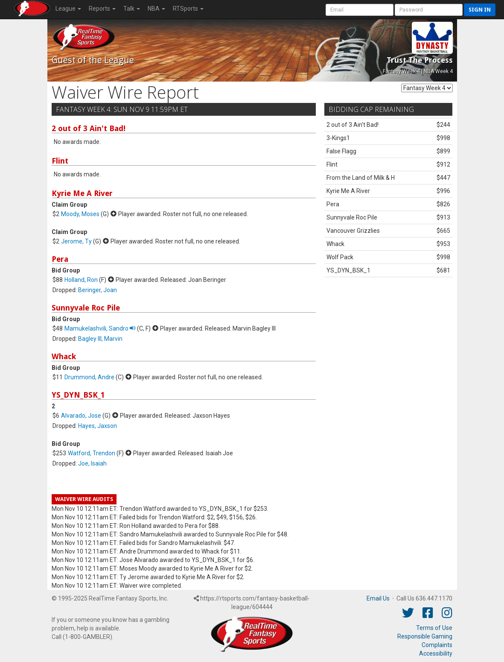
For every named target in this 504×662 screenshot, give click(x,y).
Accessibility (435, 653)
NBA (156, 8)
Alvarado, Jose (81, 415)
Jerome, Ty (76, 241)
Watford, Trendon (91, 453)
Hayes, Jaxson (97, 425)
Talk (131, 8)
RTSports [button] (188, 8)
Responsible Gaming (424, 636)
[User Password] (429, 10)
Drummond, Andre (89, 377)
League (68, 8)
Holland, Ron (81, 279)
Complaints (437, 644)
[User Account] (359, 10)
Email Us (378, 598)
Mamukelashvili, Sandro (100, 328)
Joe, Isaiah (92, 463)
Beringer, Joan (97, 290)
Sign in (480, 9)
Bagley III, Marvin (100, 338)
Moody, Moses (80, 214)
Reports (102, 8)
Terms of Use (434, 627)
